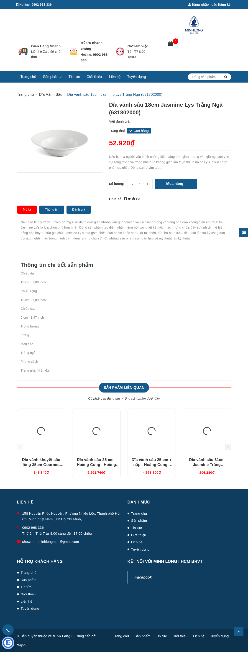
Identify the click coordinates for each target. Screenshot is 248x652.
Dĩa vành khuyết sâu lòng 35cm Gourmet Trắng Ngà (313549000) (41, 465)
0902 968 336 (42, 4)
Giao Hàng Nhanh (46, 46)
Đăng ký (224, 4)
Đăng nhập (198, 4)
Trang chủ (28, 77)
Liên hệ (115, 77)
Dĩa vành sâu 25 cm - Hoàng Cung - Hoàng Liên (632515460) (96, 465)
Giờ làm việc (138, 46)
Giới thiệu (94, 77)
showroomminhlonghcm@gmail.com (50, 542)
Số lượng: (116, 184)
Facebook (143, 577)
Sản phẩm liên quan (124, 388)
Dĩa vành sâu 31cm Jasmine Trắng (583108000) (207, 465)
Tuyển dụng (136, 77)
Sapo (21, 645)
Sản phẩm (52, 77)
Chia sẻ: (116, 199)
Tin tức (74, 77)
